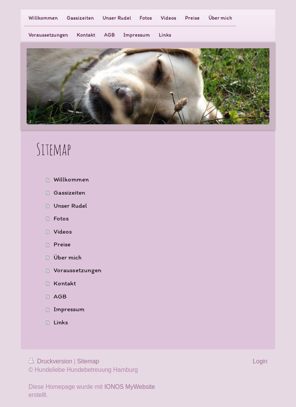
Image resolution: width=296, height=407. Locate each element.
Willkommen (71, 179)
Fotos (61, 218)
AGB (60, 296)
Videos (63, 231)
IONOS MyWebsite (129, 386)
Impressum (69, 309)
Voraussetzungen (77, 270)
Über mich (68, 257)
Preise (62, 244)
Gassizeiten (69, 192)
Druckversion (51, 361)
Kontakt (65, 283)
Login (260, 361)
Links (61, 322)
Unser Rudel (70, 205)
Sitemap (88, 361)
